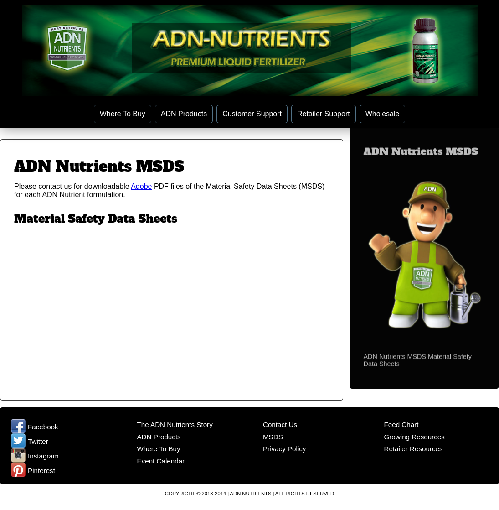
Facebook (34, 427)
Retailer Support (323, 114)
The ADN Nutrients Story (174, 424)
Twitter (29, 441)
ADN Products (184, 114)
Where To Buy (122, 114)
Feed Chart (401, 424)
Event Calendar (161, 461)
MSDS (273, 437)
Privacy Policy (284, 449)
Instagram (35, 456)
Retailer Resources (413, 449)
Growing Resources (414, 437)
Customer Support (252, 114)
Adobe (141, 186)
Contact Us (280, 424)
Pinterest (33, 470)
